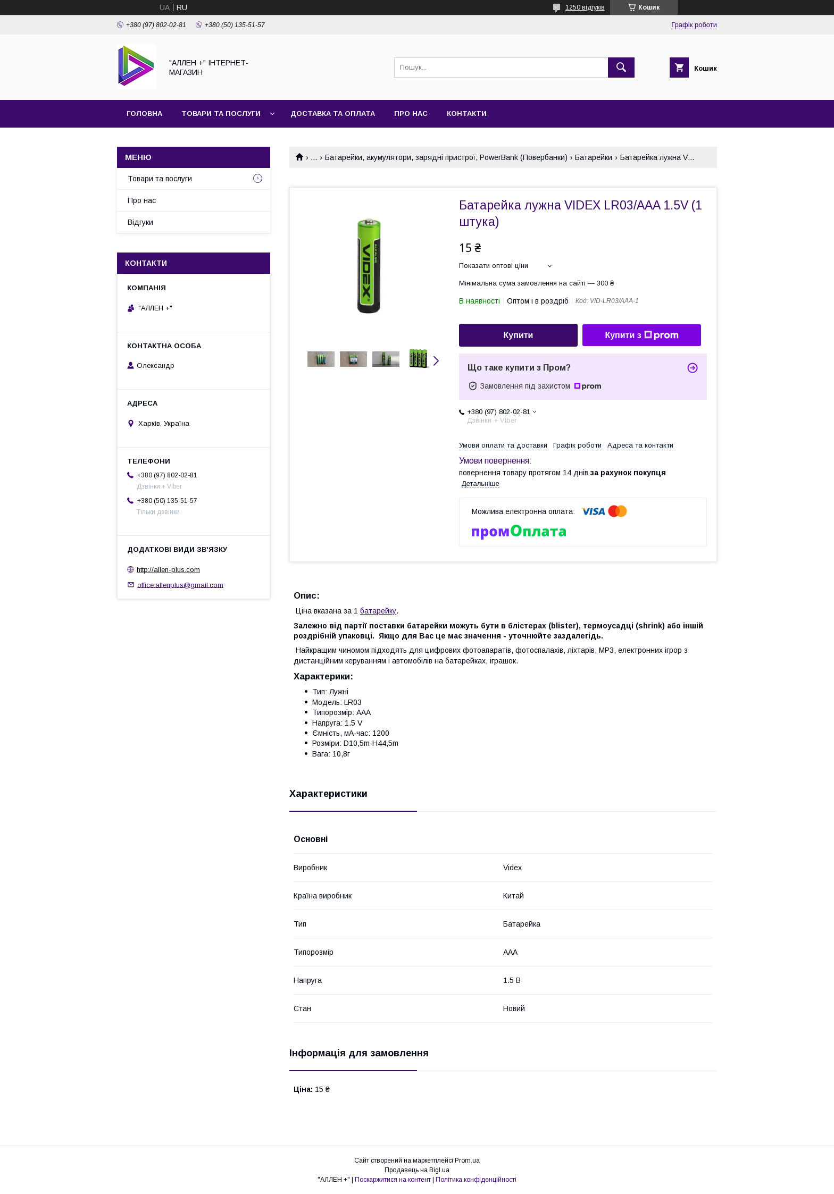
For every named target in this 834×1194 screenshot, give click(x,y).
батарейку (378, 611)
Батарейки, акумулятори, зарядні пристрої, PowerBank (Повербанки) (446, 157)
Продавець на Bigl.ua (417, 1170)
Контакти (467, 113)
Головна (144, 113)
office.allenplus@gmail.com (180, 584)
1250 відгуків (585, 7)
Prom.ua (467, 1160)
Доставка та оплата (332, 113)
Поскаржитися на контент (393, 1179)
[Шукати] (621, 67)
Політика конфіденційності (476, 1179)
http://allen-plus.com (168, 570)
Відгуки (140, 222)
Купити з (641, 335)
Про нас (411, 113)
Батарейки (593, 157)
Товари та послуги (221, 113)
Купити (518, 335)
